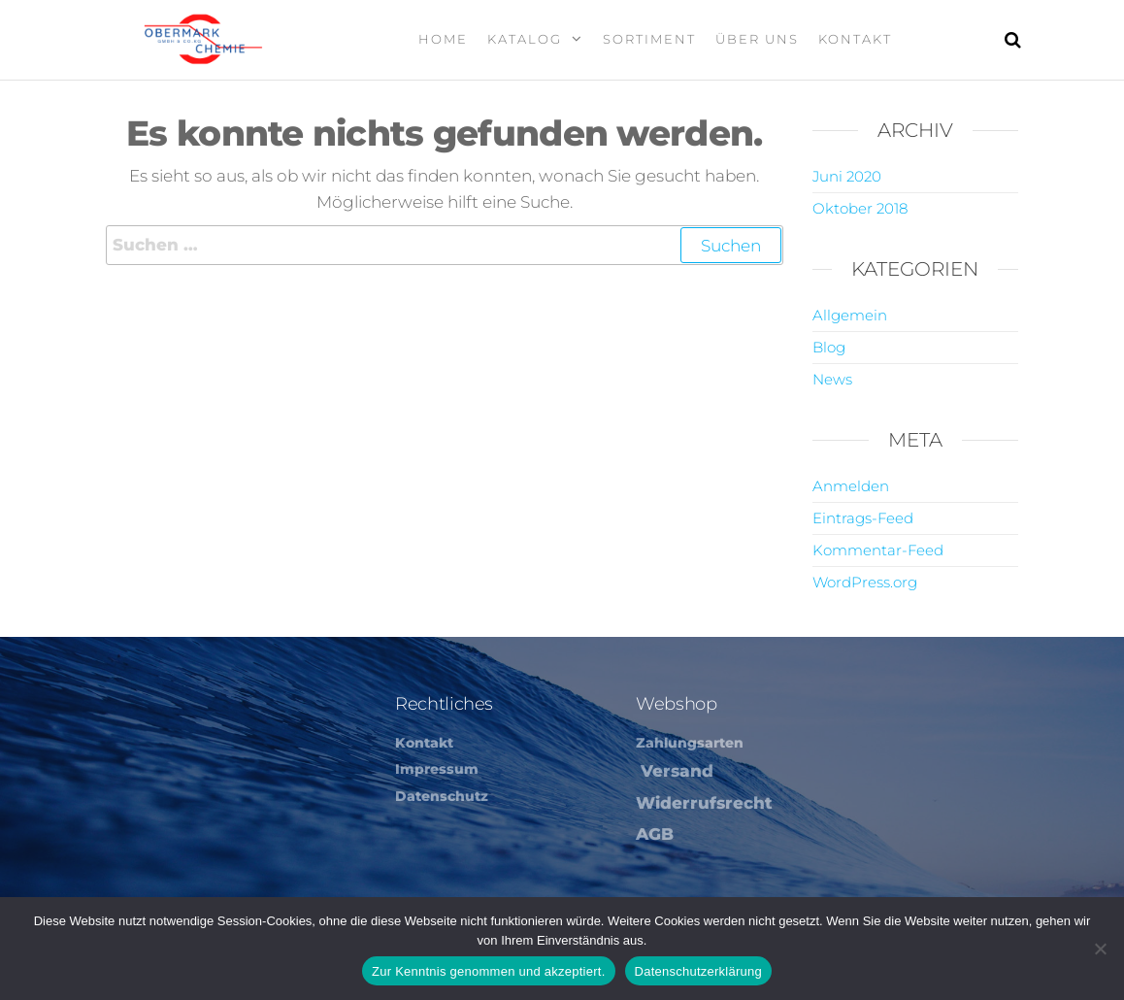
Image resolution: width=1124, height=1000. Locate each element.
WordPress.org (864, 582)
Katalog (524, 39)
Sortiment (649, 39)
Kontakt (855, 39)
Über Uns (757, 39)
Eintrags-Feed (862, 518)
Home (443, 39)
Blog (828, 347)
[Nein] (1099, 948)
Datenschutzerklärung (698, 971)
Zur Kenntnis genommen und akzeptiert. (489, 971)
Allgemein (849, 315)
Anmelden (850, 486)
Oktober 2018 (860, 208)
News (832, 379)
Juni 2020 (846, 176)
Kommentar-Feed (877, 550)
